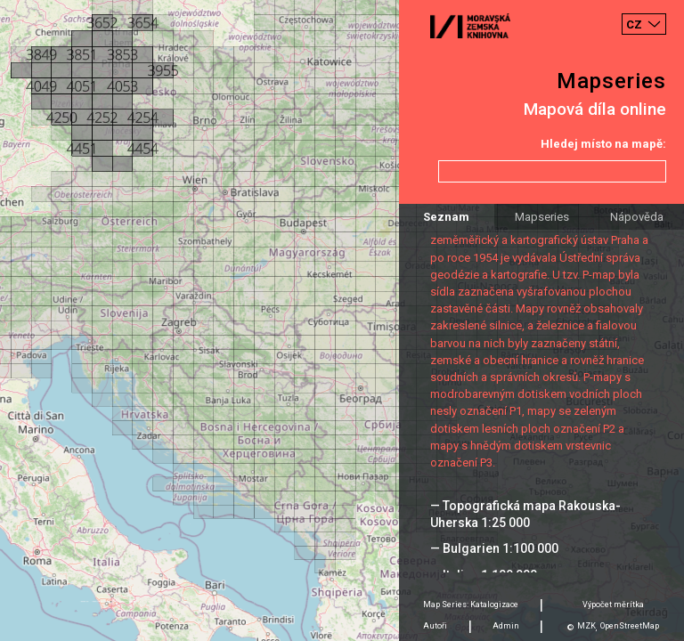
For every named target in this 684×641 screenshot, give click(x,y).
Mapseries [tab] (542, 216)
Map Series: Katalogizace (470, 604)
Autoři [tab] (435, 625)
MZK (586, 625)
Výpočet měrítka (613, 604)
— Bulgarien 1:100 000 (494, 548)
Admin (506, 625)
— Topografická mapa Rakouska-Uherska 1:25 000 (525, 514)
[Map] (342, 320)
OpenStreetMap (629, 625)
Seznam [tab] (446, 216)
